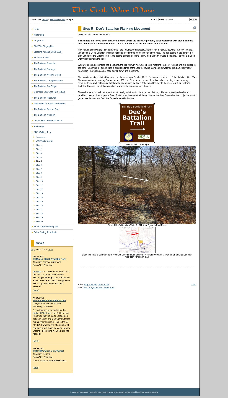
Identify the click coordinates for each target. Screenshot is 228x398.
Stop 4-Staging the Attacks (96, 284)
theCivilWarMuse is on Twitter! (48, 351)
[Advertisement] (51, 380)
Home (45, 20)
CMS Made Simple (123, 392)
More (35, 290)
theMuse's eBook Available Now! (49, 259)
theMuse (37, 271)
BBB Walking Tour (57, 20)
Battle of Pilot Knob (42, 313)
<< (32, 249)
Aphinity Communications (148, 392)
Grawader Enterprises (97, 392)
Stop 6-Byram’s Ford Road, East (99, 287)
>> (51, 249)
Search (154, 19)
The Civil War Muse (135, 9)
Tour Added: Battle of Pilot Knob (49, 300)
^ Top (193, 284)
